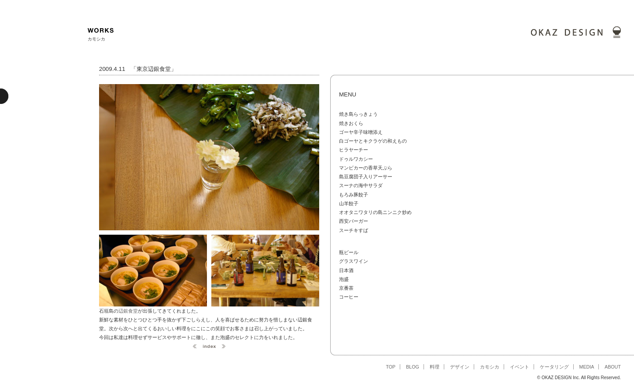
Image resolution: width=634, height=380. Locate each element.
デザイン (459, 366)
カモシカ (489, 366)
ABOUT (613, 366)
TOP (390, 366)
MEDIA (586, 366)
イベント (519, 366)
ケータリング (554, 366)
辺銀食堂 (128, 311)
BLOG (412, 366)
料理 (434, 366)
